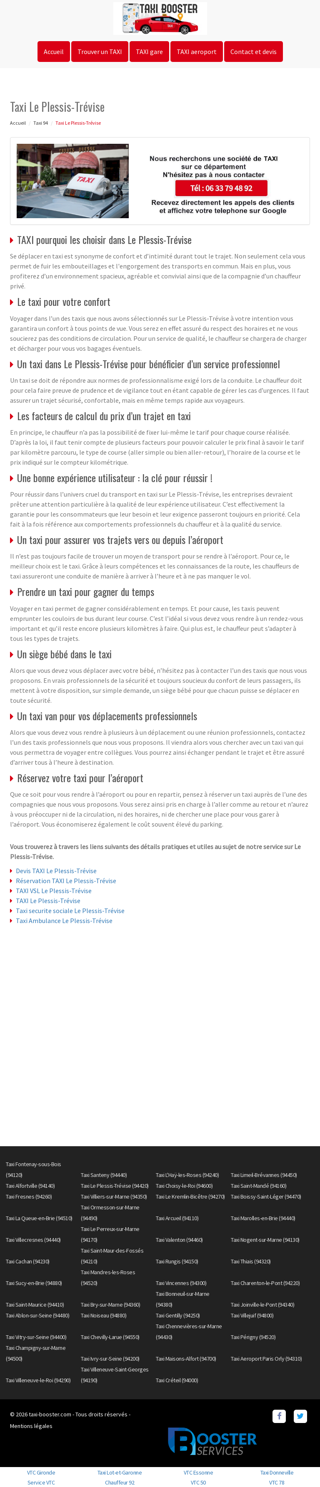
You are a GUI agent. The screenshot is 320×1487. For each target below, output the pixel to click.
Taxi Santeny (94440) (104, 1175)
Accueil (54, 51)
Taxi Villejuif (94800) (252, 1315)
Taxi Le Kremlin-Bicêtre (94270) (190, 1196)
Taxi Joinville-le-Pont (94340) (262, 1304)
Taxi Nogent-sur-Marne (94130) (265, 1239)
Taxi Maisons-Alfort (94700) (186, 1358)
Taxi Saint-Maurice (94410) (35, 1304)
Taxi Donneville (277, 1472)
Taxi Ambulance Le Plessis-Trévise (64, 920)
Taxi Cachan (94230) (28, 1261)
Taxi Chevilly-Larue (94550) (110, 1337)
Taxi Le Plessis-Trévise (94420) (115, 1185)
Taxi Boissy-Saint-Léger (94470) (266, 1196)
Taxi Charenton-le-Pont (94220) (265, 1283)
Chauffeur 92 (119, 1482)
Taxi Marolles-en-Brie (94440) (263, 1218)
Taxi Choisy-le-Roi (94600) (184, 1185)
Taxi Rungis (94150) (177, 1261)
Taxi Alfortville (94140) (30, 1185)
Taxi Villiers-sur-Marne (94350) (114, 1196)
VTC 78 (276, 1482)
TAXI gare (149, 51)
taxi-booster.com (50, 1414)
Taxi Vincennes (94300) (181, 1283)
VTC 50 (198, 1482)
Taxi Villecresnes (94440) (33, 1239)
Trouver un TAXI (100, 51)
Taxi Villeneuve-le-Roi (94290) (38, 1380)
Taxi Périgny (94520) (253, 1337)
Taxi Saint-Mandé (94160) (258, 1185)
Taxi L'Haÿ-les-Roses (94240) (187, 1175)
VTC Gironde (41, 1472)
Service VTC (41, 1482)
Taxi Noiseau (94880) (103, 1315)
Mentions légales (31, 1426)
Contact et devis (253, 51)
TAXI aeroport (197, 51)
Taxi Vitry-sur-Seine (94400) (36, 1337)
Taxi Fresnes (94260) (29, 1196)
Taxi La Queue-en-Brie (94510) (39, 1218)
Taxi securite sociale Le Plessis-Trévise (70, 910)
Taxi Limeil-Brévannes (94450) (264, 1175)
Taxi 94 (40, 123)
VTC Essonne (198, 1472)
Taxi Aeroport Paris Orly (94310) (266, 1358)
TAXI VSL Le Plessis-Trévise (54, 890)
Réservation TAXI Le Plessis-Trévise (66, 880)
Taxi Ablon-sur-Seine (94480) (37, 1315)
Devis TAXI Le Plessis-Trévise (56, 871)
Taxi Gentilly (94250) (178, 1315)
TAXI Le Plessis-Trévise (48, 900)
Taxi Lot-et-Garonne (120, 1472)
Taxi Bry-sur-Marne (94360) (110, 1304)
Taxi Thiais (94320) (251, 1261)
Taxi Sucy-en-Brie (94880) (34, 1283)
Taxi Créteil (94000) (177, 1380)
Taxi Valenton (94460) (179, 1239)
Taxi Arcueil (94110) (177, 1218)
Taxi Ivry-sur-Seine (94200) (110, 1358)
